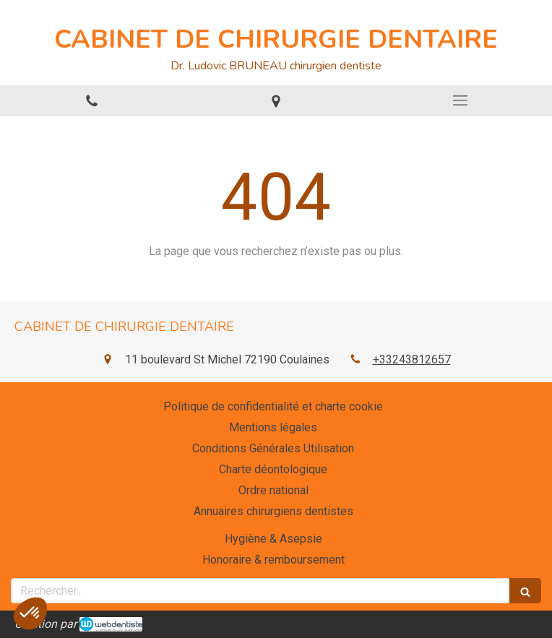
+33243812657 (412, 359)
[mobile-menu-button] (460, 100)
